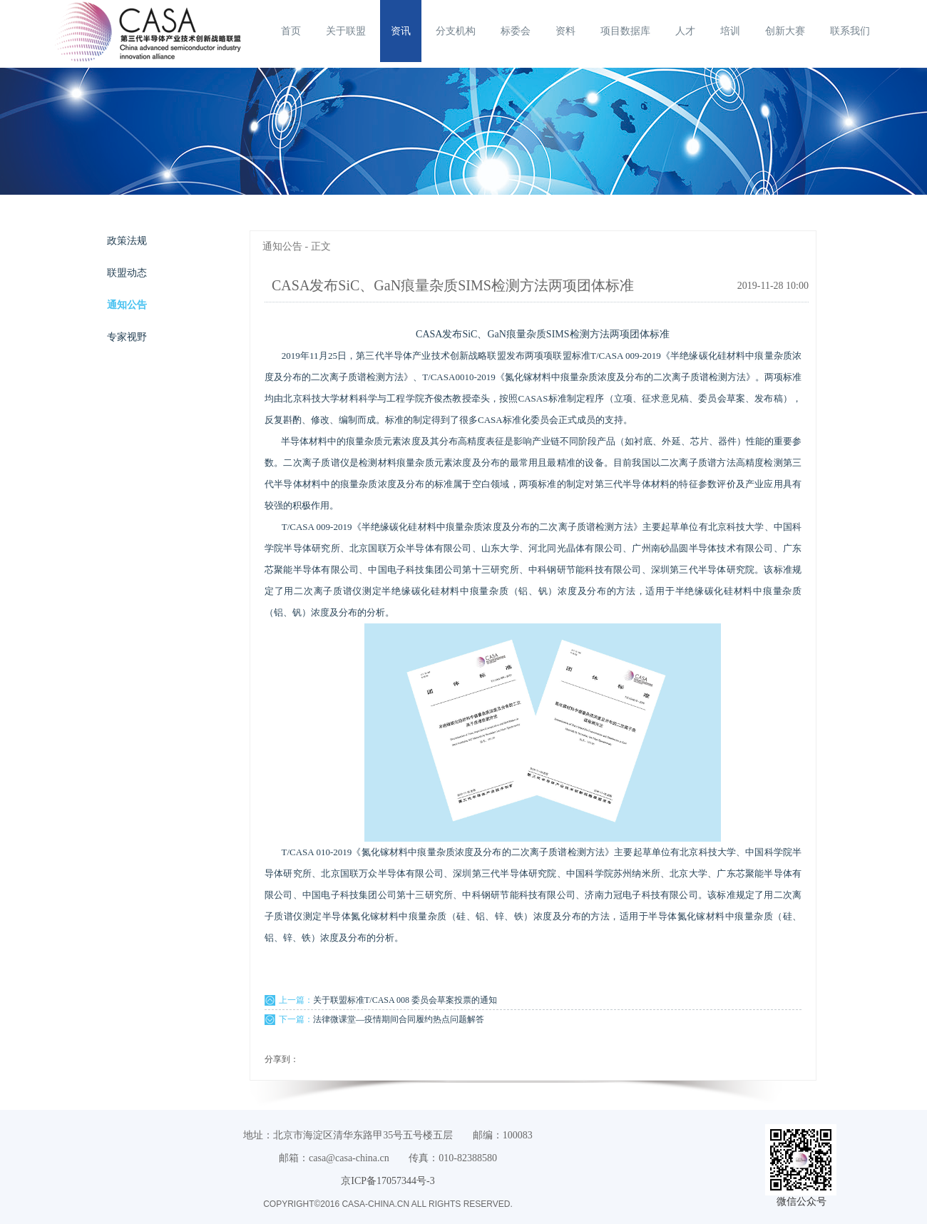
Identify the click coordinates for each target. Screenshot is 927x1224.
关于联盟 (346, 31)
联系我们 (850, 31)
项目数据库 (625, 31)
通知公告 (127, 305)
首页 (291, 31)
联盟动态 (127, 272)
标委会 (516, 31)
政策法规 (127, 240)
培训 (730, 31)
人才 (685, 31)
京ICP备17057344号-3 (387, 1180)
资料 (565, 31)
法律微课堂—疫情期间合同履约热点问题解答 (398, 1019)
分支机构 (456, 31)
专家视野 (127, 337)
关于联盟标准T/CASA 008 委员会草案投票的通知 (405, 1000)
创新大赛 (785, 31)
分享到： (282, 1059)
